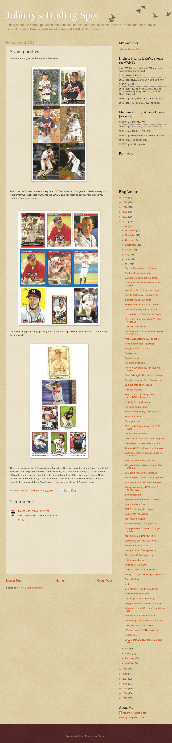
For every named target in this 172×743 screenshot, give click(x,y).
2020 (125, 226)
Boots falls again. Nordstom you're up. (143, 375)
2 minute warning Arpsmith (138, 300)
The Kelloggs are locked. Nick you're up (144, 620)
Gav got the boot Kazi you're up (140, 540)
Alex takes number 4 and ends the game (145, 438)
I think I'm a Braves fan (136, 326)
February (130, 658)
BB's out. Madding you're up (138, 385)
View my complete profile (131, 717)
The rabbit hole (132, 579)
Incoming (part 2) (133, 494)
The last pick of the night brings (140, 598)
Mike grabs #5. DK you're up (139, 625)
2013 (125, 698)
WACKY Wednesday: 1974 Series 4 (142, 411)
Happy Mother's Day (135, 504)
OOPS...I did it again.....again (139, 509)
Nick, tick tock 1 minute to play (140, 615)
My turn (128, 584)
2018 (125, 674)
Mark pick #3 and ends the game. (141, 278)
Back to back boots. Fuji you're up (141, 295)
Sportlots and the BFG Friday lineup (142, 499)
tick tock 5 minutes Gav (136, 545)
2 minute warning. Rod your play (141, 309)
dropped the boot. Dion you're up (141, 523)
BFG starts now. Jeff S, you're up (141, 472)
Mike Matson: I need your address (141, 589)
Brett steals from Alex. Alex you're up (143, 443)
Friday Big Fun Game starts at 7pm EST (144, 477)
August (129, 249)
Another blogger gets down (138, 273)
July (127, 254)
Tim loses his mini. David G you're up (143, 380)
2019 (125, 669)
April (127, 648)
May (127, 264)
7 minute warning (133, 389)
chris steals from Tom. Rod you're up (143, 314)
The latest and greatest (136, 407)
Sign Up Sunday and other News (141, 268)
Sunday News (131, 353)
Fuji (20, 511)
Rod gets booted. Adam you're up (141, 304)
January (129, 663)
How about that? (133, 416)
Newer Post (14, 580)
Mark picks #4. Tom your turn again (142, 290)
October (129, 240)
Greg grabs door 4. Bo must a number (143, 603)
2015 (125, 688)
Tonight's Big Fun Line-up (137, 402)
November (130, 235)
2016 (125, 683)
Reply (21, 520)
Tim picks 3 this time (135, 363)
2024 (125, 207)
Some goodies (132, 421)
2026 (125, 197)
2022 (125, 216)
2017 (125, 679)
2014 (125, 693)
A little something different (137, 593)
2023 (125, 212)
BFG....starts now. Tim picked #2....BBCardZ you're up (139, 395)
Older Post (104, 580)
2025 (125, 202)
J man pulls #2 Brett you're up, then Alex (145, 448)
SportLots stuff (132, 358)
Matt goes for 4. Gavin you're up (140, 550)
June (128, 259)
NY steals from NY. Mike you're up (141, 630)
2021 (125, 221)
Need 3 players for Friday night (140, 343)
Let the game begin (134, 560)
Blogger (101, 736)
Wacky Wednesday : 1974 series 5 (142, 339)
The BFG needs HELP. (136, 433)
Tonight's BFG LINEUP (136, 564)
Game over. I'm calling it (136, 514)
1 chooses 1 (131, 635)
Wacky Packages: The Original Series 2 (144, 574)
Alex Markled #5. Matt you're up (140, 460)
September (131, 244)
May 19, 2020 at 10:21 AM (36, 511)
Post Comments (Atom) (31, 587)
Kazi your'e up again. (135, 518)
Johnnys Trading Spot (130, 49)
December (130, 230)
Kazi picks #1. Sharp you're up (140, 536)
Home (60, 580)
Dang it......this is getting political (141, 569)
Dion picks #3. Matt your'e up (139, 555)
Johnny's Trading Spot (52, 15)
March (128, 653)
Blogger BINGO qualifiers (137, 348)
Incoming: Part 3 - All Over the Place (143, 482)
